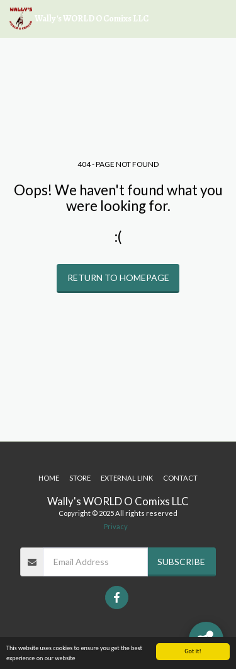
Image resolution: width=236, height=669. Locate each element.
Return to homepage (118, 277)
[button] (219, 19)
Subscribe (181, 561)
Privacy (116, 526)
